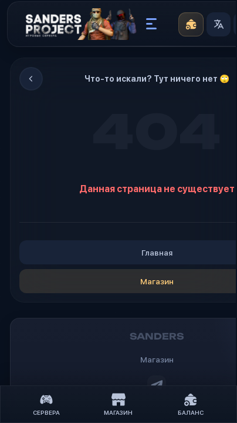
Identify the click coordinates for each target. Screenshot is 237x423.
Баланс (191, 404)
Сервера (46, 404)
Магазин (118, 404)
